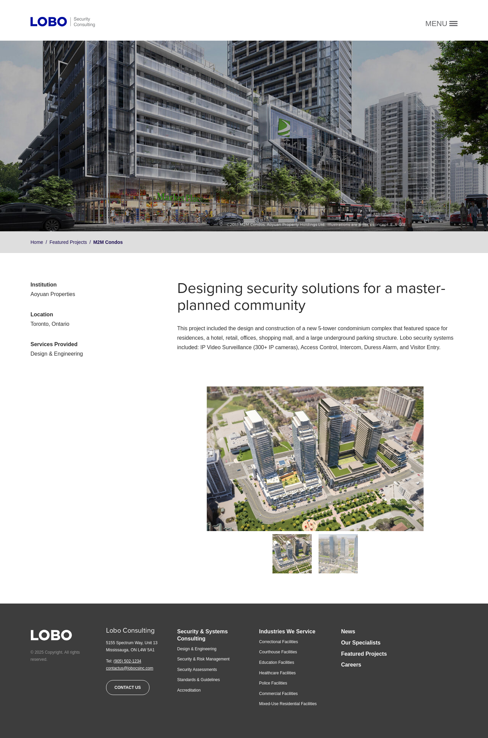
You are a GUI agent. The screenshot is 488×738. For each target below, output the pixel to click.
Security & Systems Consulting (202, 635)
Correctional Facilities (278, 641)
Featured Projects (68, 242)
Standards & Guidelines (198, 679)
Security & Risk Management (203, 659)
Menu (441, 23)
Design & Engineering (197, 649)
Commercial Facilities (278, 693)
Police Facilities (273, 683)
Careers (351, 665)
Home (36, 242)
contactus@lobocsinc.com (130, 668)
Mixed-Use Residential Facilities (288, 703)
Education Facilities (276, 662)
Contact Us (128, 687)
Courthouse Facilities (278, 652)
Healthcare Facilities (277, 673)
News (348, 631)
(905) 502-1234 (127, 661)
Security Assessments (197, 669)
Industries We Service (287, 631)
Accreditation (189, 690)
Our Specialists (361, 643)
